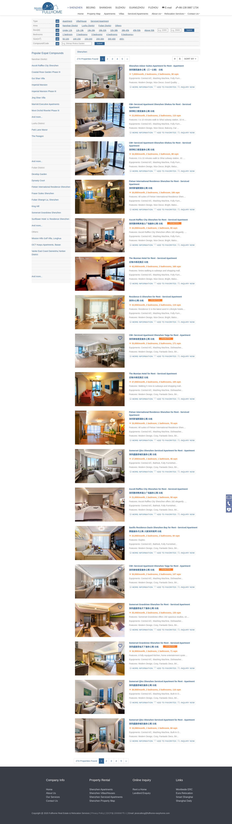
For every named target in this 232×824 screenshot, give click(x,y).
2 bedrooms (81, 34)
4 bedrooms (111, 34)
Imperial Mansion (39, 85)
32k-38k (114, 30)
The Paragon (38, 136)
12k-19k (80, 30)
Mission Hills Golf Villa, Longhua (46, 238)
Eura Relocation (184, 793)
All (57, 21)
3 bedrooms (96, 34)
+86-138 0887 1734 (186, 7)
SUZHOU (120, 7)
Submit (189, 30)
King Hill (35, 206)
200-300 (100, 39)
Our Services (53, 797)
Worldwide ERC (184, 789)
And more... (37, 117)
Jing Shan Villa (38, 97)
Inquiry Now (186, 87)
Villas (121, 13)
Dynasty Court (38, 180)
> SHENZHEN (74, 7)
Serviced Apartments (138, 13)
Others (118, 25)
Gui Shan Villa (38, 78)
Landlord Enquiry (142, 793)
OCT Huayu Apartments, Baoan (46, 245)
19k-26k (91, 30)
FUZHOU (153, 7)
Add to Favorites (165, 87)
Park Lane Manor (39, 130)
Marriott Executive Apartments (45, 104)
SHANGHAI (105, 7)
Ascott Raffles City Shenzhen (45, 65)
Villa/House (81, 21)
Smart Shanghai (184, 797)
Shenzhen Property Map (102, 801)
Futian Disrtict (104, 25)
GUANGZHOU (137, 7)
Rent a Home (140, 789)
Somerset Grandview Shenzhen (46, 212)
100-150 (77, 39)
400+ (122, 39)
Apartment (67, 21)
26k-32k (102, 30)
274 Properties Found (87, 59)
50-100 (66, 39)
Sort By (190, 59)
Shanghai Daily (184, 801)
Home (81, 13)
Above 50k (149, 30)
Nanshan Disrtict (70, 25)
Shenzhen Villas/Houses (102, 793)
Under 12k (67, 30)
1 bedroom (67, 34)
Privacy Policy (97, 813)
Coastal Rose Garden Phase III (46, 72)
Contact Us (193, 13)
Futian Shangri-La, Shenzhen (45, 200)
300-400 (111, 39)
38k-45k (125, 30)
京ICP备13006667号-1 (116, 813)
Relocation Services (174, 13)
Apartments (109, 13)
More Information (141, 87)
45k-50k (136, 30)
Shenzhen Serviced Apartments (106, 797)
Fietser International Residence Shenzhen (51, 187)
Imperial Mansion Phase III (44, 91)
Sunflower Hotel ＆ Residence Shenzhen (50, 219)
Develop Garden (39, 174)
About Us (156, 13)
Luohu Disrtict (88, 25)
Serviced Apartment (100, 21)
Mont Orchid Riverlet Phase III (45, 110)
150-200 (88, 39)
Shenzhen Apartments (101, 789)
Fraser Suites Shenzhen (43, 193)
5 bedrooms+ (127, 34)
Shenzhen (82, 51)
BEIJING (90, 7)
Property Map (93, 13)
